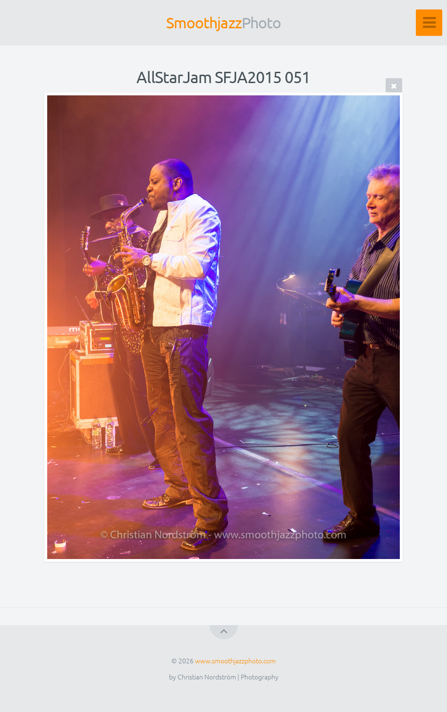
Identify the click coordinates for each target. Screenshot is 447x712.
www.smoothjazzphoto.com (235, 660)
